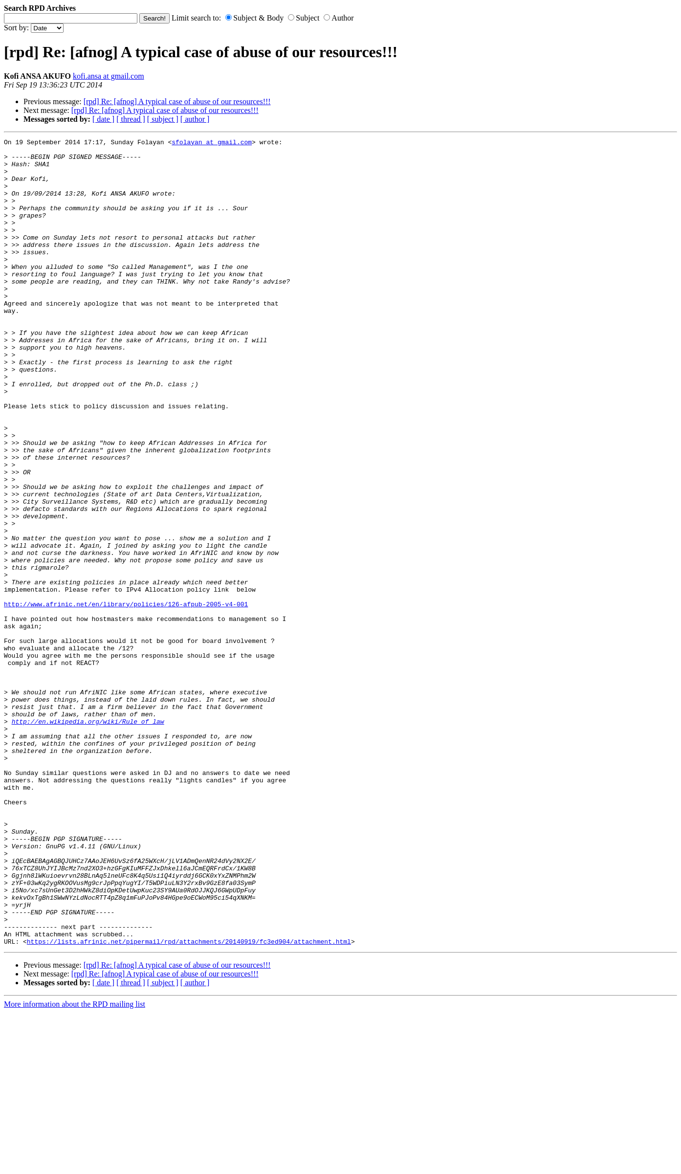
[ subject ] (162, 119)
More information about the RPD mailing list (74, 1165)
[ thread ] (130, 119)
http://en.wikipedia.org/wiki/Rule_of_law (88, 838)
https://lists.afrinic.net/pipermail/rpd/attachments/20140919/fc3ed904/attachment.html (189, 1102)
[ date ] (103, 119)
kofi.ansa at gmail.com (108, 76)
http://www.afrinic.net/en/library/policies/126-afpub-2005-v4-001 (126, 697)
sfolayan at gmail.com (212, 143)
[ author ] (195, 119)
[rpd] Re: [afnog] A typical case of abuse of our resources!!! (177, 101)
